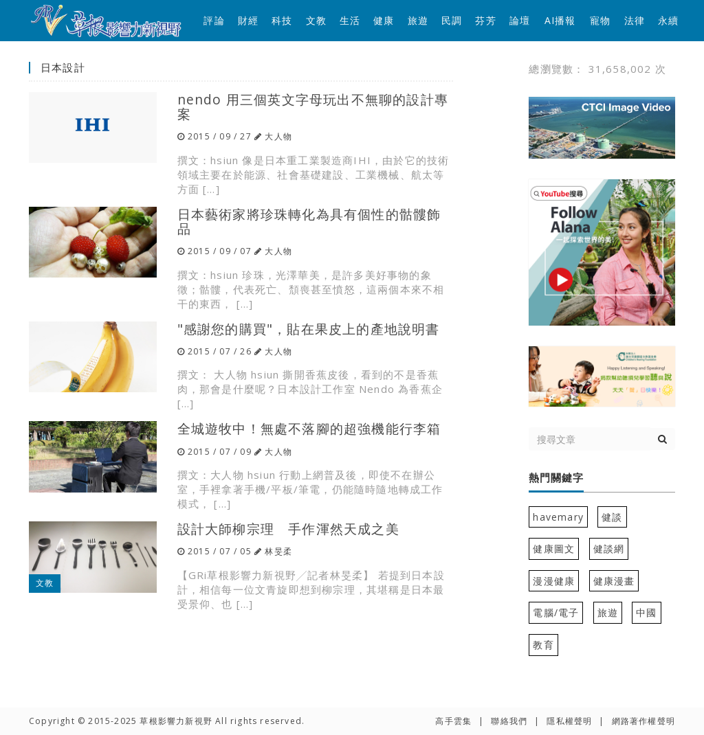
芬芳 (485, 20)
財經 (248, 20)
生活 (350, 20)
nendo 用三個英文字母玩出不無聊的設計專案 (312, 106)
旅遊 (418, 20)
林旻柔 (278, 551)
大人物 (278, 136)
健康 (383, 20)
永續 (668, 20)
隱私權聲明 (569, 721)
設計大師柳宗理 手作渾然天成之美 (288, 528)
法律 (634, 20)
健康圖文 (554, 548)
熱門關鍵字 (556, 478)
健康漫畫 (614, 580)
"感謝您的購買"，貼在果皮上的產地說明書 (308, 328)
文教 (316, 20)
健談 (612, 516)
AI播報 (560, 20)
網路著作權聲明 (643, 721)
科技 (282, 20)
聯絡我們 (509, 721)
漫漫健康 (554, 580)
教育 (543, 644)
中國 (646, 612)
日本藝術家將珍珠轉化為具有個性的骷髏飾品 (309, 221)
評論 (214, 20)
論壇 (519, 20)
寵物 (600, 20)
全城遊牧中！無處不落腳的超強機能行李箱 (309, 428)
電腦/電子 (556, 612)
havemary (558, 516)
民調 (451, 20)
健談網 (609, 548)
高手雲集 (453, 721)
